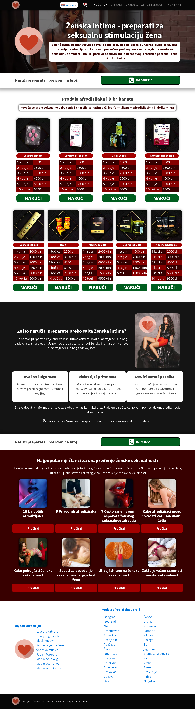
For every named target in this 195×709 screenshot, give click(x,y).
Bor (146, 644)
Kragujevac (111, 631)
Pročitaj (33, 528)
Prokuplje (150, 672)
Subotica (110, 635)
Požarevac (150, 626)
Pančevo (109, 644)
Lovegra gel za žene (49, 636)
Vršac (147, 663)
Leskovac (110, 672)
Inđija (147, 676)
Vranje (148, 621)
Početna (101, 4)
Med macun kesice (48, 668)
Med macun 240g (47, 663)
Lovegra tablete (47, 631)
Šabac (148, 617)
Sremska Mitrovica (156, 654)
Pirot (147, 658)
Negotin (149, 681)
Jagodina (149, 649)
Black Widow (45, 641)
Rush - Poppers (46, 654)
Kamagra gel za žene (50, 645)
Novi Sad (110, 621)
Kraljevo (109, 658)
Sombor (149, 631)
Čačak (108, 649)
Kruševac (110, 663)
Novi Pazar (111, 654)
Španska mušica (47, 650)
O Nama (116, 4)
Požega (148, 640)
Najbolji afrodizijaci (143, 4)
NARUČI (33, 198)
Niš (106, 626)
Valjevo (109, 676)
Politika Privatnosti (80, 701)
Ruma (147, 667)
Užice (107, 681)
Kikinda (149, 635)
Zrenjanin (110, 640)
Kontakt (175, 4)
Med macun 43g (47, 659)
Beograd (109, 617)
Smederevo (111, 667)
